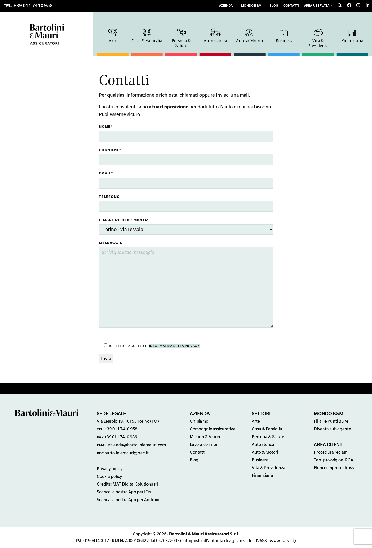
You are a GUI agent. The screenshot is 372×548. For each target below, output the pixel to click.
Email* (106, 173)
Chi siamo (199, 421)
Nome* (106, 126)
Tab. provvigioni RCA (333, 460)
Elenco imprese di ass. (334, 467)
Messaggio (111, 243)
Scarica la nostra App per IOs (124, 492)
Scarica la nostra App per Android (128, 499)
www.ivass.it (282, 540)
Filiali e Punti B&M (331, 421)
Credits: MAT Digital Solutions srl (127, 484)
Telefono (109, 197)
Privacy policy (109, 469)
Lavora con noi (203, 444)
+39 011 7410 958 (33, 5)
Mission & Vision (205, 437)
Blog (194, 460)
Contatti (198, 452)
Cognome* (110, 150)
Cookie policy (109, 476)
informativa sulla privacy (174, 346)
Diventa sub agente (332, 429)
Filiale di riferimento (123, 220)
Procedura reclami (331, 452)
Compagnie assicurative (212, 429)
